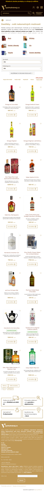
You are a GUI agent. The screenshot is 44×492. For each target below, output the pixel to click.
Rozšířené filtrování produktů (22, 73)
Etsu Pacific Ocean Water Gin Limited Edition (32, 253)
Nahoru (5, 385)
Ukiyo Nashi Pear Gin (32, 368)
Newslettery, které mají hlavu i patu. (12, 466)
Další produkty (14, 385)
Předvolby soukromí (6, 486)
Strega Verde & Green (32, 104)
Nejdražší (25, 79)
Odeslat (21, 480)
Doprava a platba (6, 447)
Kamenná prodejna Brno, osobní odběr (11, 454)
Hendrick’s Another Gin (11, 252)
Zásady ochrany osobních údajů (10, 452)
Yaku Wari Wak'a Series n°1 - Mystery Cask (11, 368)
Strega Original (11, 141)
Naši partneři (4, 449)
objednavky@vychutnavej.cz (8, 464)
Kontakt (3, 444)
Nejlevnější (18, 79)
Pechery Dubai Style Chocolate (32, 290)
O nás (2, 442)
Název (32, 79)
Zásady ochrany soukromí (19, 486)
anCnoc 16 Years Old (11, 290)
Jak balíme (4, 445)
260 (9, 388)
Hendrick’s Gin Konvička (11, 328)
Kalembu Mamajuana (11, 215)
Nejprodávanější (7, 79)
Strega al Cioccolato (11, 104)
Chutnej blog (18, 440)
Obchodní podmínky (6, 450)
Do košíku (12, 115)
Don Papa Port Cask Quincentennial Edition (11, 177)
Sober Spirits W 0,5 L (32, 177)
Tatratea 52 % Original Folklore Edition (32, 328)
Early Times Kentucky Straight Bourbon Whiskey (32, 215)
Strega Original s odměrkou (32, 141)
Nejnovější (39, 79)
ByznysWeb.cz (38, 489)
